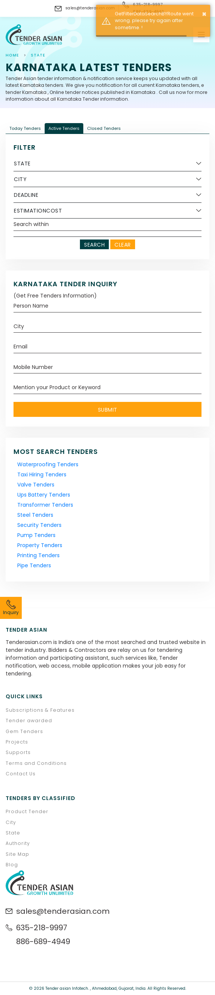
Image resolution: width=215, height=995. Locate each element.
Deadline (26, 195)
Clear (122, 244)
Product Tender (27, 811)
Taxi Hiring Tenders (41, 474)
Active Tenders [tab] (64, 128)
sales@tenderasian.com (90, 8)
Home (12, 55)
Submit (107, 409)
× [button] (204, 14)
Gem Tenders (24, 731)
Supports (18, 752)
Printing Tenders (38, 555)
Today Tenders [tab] (25, 128)
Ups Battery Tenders (43, 494)
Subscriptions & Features (40, 710)
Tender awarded (29, 720)
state (38, 55)
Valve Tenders (35, 484)
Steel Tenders (35, 515)
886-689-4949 (43, 941)
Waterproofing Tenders (47, 464)
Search (94, 244)
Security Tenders (39, 525)
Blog (12, 864)
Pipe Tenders (34, 565)
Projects (17, 742)
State (22, 163)
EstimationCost (38, 210)
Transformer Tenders (45, 505)
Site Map (17, 854)
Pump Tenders (36, 535)
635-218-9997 (41, 927)
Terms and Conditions (36, 763)
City (20, 179)
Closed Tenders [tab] (104, 128)
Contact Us (21, 773)
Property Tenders (39, 545)
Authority (18, 843)
